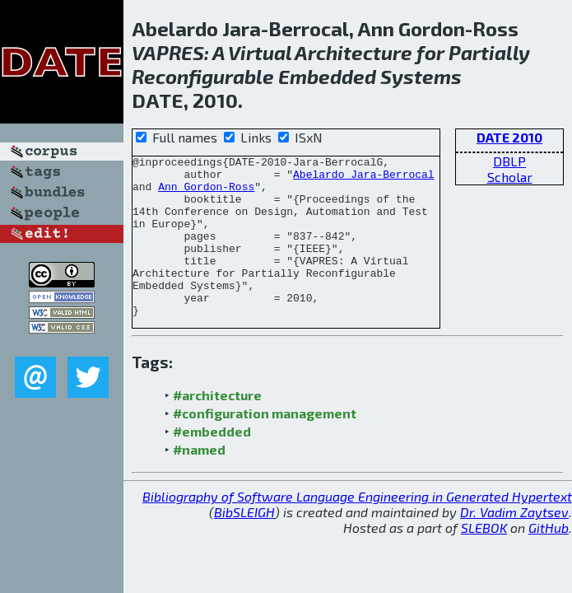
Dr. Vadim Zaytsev (514, 544)
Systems (421, 76)
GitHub (548, 559)
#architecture (217, 427)
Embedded (327, 76)
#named (199, 481)
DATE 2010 (509, 137)
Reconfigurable (203, 76)
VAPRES (168, 52)
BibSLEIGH (244, 544)
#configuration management (264, 445)
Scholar (509, 176)
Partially (489, 52)
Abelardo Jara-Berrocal (364, 178)
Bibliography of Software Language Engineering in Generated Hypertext (357, 528)
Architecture (353, 52)
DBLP (509, 161)
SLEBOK (484, 559)
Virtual (259, 52)
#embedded (212, 463)
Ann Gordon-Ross (206, 193)
